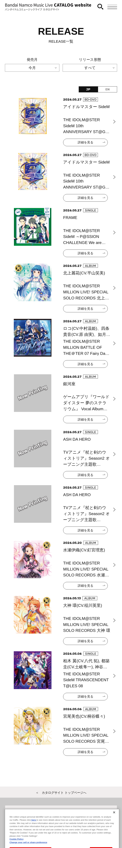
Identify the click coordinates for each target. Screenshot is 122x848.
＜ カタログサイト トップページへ (61, 792)
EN (107, 89)
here (34, 831)
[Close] (114, 823)
